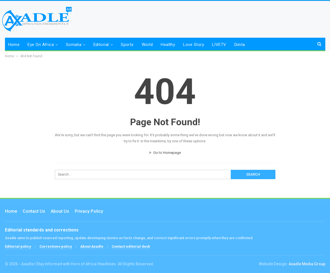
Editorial (101, 44)
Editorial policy (18, 246)
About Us (60, 211)
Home (14, 44)
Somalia (73, 44)
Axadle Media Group (307, 264)
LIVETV (219, 44)
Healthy (168, 44)
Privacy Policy (89, 211)
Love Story (193, 44)
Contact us (34, 211)
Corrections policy (55, 246)
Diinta (239, 44)
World (147, 44)
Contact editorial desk (131, 246)
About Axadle (91, 246)
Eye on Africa (41, 44)
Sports (127, 44)
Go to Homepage (165, 153)
